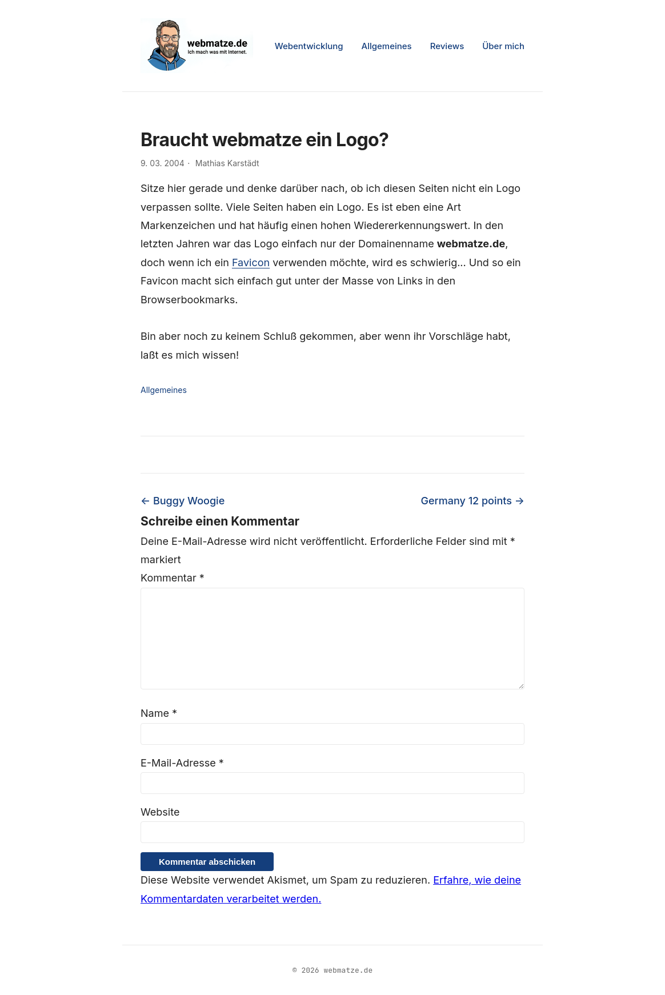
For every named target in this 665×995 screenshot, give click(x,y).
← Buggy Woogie (183, 501)
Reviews (447, 46)
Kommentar (173, 578)
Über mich (503, 46)
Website (160, 812)
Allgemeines (387, 46)
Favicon (251, 262)
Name (159, 713)
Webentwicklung (309, 46)
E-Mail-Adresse (182, 763)
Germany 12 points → (473, 501)
